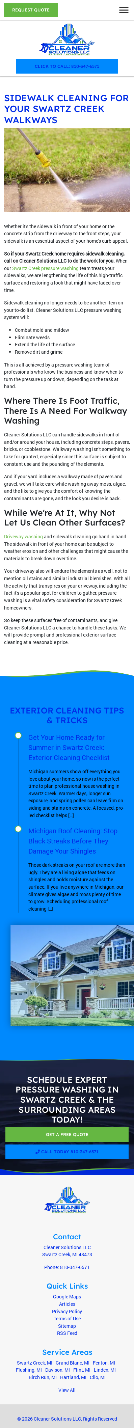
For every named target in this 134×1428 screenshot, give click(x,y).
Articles (67, 1304)
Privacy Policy (67, 1311)
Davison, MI (57, 1370)
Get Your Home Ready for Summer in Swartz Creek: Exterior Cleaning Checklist (69, 747)
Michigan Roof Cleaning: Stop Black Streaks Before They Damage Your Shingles (72, 840)
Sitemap (67, 1326)
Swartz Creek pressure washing (45, 268)
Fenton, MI (104, 1362)
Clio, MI (98, 1377)
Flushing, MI (29, 1370)
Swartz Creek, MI (34, 1362)
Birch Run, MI (43, 1377)
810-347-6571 (75, 1267)
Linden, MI (105, 1370)
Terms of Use (67, 1318)
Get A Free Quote (67, 1134)
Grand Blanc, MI (72, 1362)
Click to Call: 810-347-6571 (67, 66)
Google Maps (67, 1296)
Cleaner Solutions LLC (57, 1419)
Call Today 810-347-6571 (67, 1151)
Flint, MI (81, 1370)
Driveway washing (23, 536)
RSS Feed (67, 1333)
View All (67, 1390)
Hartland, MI (73, 1377)
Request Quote (31, 9)
